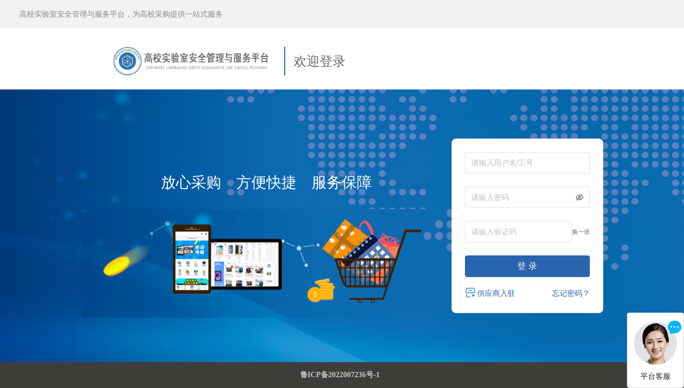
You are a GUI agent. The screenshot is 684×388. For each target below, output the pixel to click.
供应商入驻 (490, 293)
